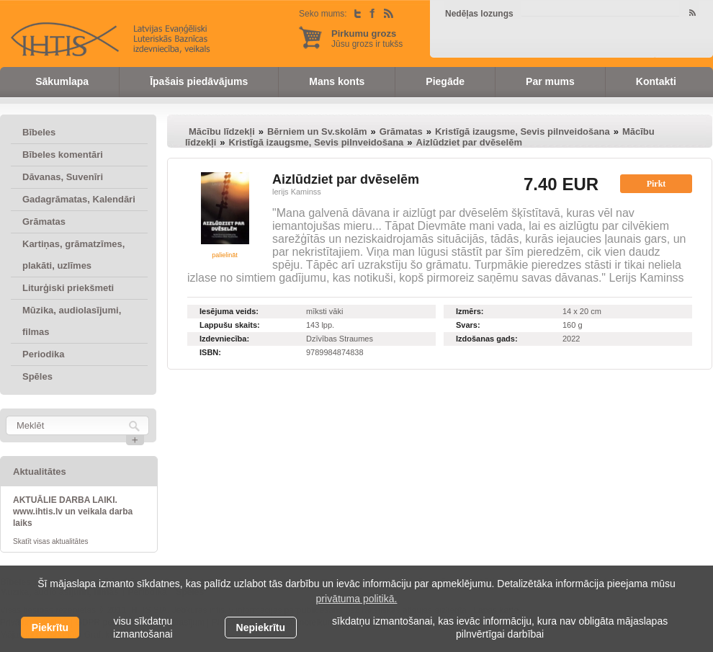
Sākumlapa (62, 81)
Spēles (37, 376)
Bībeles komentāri (62, 154)
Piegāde (445, 81)
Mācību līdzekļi (222, 131)
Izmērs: (470, 311)
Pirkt (656, 184)
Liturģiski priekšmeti (68, 287)
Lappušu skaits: (229, 325)
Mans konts (336, 81)
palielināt (225, 255)
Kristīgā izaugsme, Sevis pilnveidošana (522, 131)
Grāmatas (44, 221)
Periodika (43, 354)
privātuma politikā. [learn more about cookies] (357, 598)
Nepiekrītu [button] (260, 627)
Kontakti (656, 81)
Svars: (468, 325)
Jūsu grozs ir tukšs (367, 38)
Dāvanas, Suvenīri (62, 176)
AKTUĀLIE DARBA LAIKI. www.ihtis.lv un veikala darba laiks (73, 511)
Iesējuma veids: (229, 311)
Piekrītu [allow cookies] (50, 627)
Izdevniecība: (224, 338)
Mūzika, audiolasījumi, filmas (71, 321)
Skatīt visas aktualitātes (51, 541)
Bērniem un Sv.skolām (317, 131)
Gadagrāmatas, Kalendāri (78, 199)
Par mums (550, 81)
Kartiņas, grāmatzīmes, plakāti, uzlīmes (73, 254)
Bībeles (38, 132)
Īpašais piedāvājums (199, 81)
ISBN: (210, 352)
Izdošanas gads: (487, 338)
